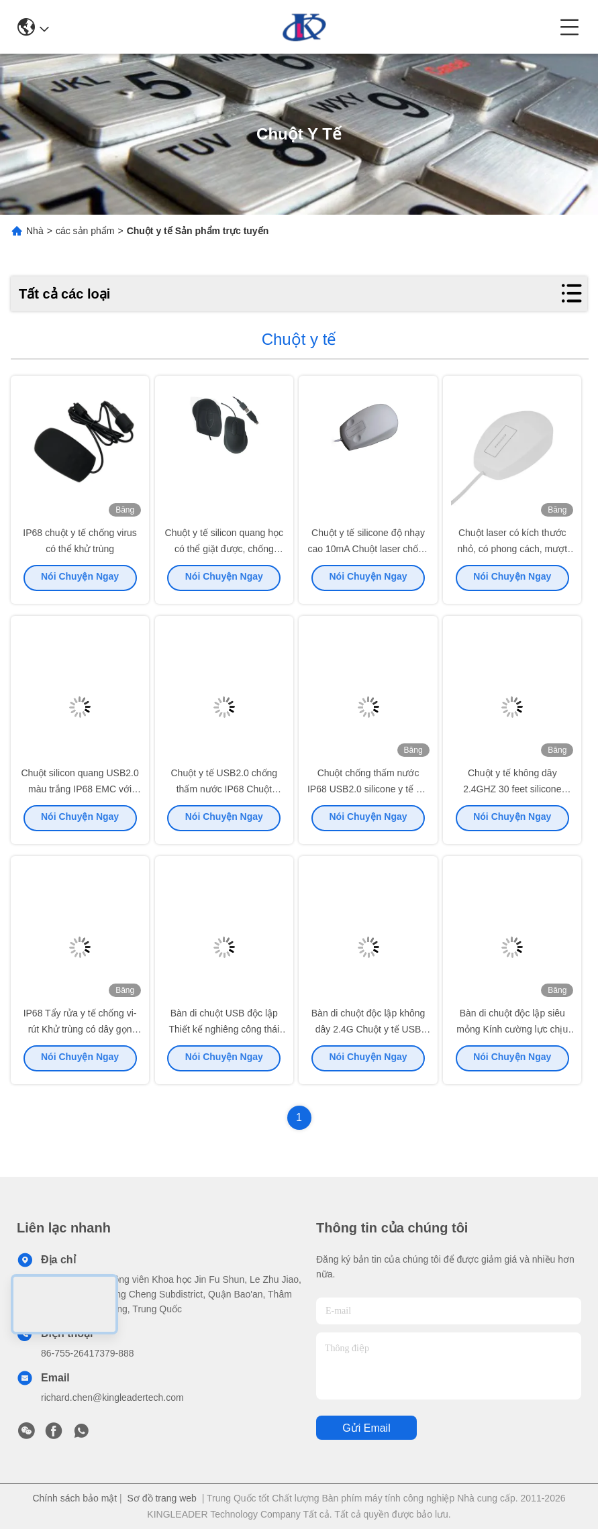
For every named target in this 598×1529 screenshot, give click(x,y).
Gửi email (366, 1428)
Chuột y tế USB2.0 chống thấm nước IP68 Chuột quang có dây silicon (223, 793)
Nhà (35, 230)
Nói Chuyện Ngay (80, 581)
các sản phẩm (85, 230)
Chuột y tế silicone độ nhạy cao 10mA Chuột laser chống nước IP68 (367, 552)
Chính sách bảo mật (74, 1498)
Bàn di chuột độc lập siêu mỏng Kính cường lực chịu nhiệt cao (512, 1033)
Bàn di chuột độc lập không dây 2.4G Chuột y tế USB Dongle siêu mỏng (368, 1033)
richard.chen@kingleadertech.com (112, 1397)
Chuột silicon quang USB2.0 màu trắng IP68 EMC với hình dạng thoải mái (79, 793)
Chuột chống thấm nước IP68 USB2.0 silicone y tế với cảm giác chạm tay (368, 793)
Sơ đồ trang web (162, 1498)
